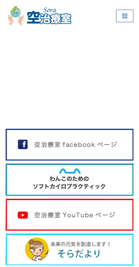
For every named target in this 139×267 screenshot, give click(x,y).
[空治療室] (39, 15)
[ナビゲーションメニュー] (124, 16)
